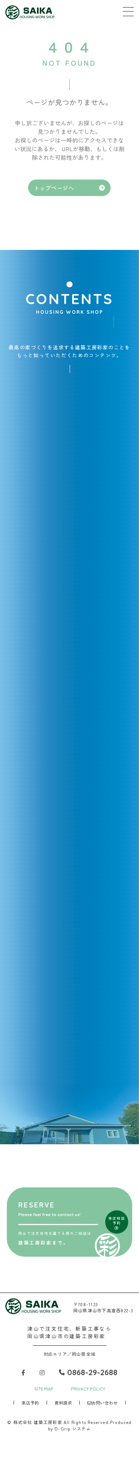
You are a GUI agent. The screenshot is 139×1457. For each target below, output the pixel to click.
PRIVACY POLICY (88, 1389)
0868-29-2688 (88, 1372)
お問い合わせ (102, 1403)
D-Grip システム (73, 1428)
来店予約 (30, 1403)
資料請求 (63, 1403)
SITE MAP (44, 1389)
